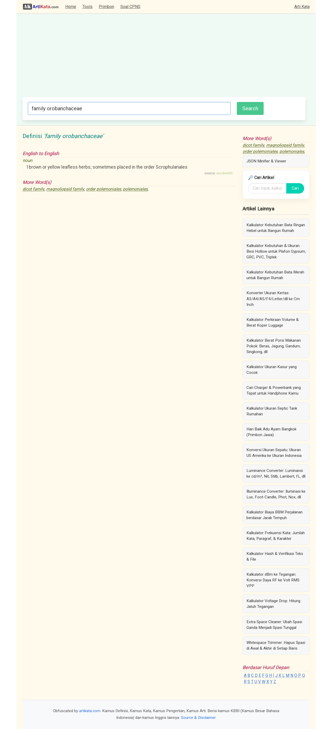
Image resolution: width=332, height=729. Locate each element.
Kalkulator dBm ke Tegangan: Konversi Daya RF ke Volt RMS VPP (273, 580)
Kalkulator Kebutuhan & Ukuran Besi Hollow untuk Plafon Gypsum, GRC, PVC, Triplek (276, 251)
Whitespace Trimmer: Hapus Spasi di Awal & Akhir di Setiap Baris (275, 645)
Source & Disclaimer (198, 717)
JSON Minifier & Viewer (266, 161)
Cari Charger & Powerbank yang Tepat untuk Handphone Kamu (273, 390)
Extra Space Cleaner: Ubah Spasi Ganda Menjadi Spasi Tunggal (274, 625)
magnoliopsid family (65, 189)
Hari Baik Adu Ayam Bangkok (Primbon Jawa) (271, 432)
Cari (295, 188)
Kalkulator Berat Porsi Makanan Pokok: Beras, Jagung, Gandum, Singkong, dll (273, 346)
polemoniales (135, 189)
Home (70, 6)
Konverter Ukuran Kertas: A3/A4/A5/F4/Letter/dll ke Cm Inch (273, 299)
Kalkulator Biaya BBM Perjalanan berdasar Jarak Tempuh (274, 515)
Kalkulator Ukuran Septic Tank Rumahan (271, 411)
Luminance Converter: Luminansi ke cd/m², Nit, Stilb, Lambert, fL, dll (275, 473)
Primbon (106, 6)
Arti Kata (302, 6)
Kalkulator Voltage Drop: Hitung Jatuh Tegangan (273, 604)
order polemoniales (103, 189)
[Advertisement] (164, 58)
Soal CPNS (130, 6)
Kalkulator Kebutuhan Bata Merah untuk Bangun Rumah (275, 275)
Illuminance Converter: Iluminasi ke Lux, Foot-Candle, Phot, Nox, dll (275, 494)
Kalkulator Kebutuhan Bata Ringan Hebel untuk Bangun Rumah (275, 228)
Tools (87, 6)
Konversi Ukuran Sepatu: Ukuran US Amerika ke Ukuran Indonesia (274, 453)
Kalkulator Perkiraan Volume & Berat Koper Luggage (272, 322)
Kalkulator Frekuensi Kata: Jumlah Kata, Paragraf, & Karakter (275, 536)
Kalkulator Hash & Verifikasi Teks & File (274, 556)
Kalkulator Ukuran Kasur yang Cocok (271, 369)
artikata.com (89, 711)
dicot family (33, 189)
